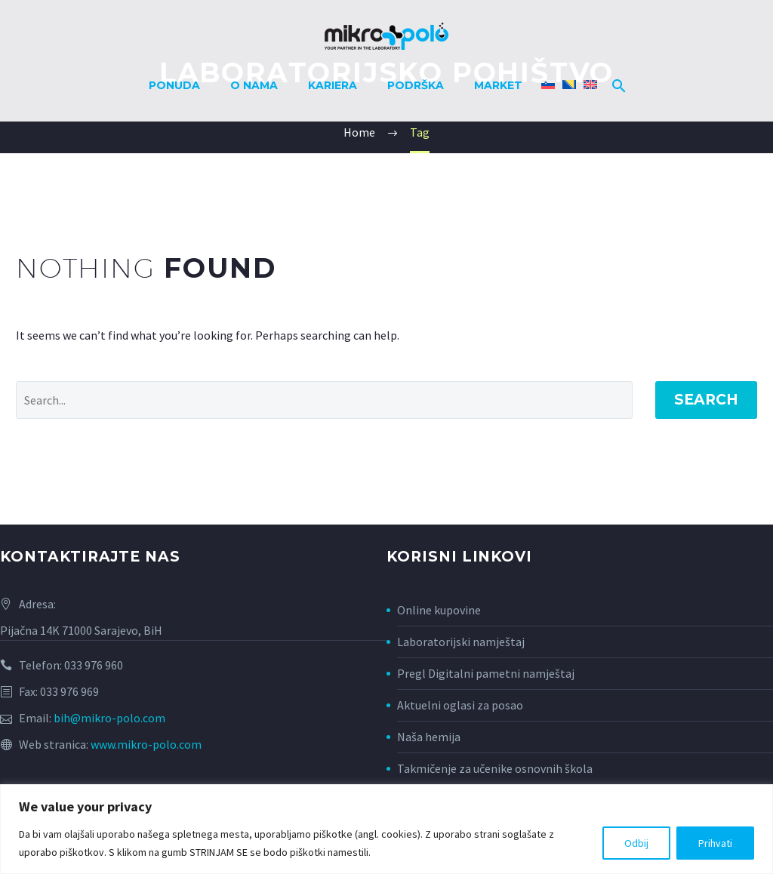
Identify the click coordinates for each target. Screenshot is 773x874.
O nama (254, 85)
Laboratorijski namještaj (461, 641)
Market (498, 85)
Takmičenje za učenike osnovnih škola (495, 768)
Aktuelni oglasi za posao (460, 704)
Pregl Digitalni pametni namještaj (485, 673)
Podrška (415, 85)
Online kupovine (439, 609)
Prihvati (715, 843)
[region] (386, 829)
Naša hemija (428, 736)
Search (706, 399)
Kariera (332, 85)
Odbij (636, 843)
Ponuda (174, 85)
